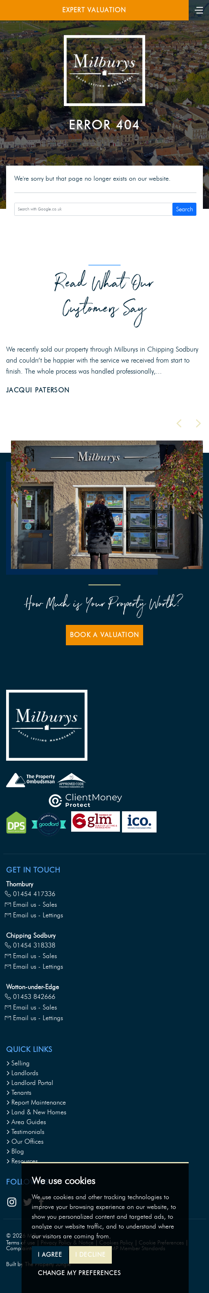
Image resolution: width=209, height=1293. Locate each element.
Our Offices (25, 1141)
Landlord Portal (29, 1083)
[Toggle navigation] (199, 9)
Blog (15, 1151)
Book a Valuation (104, 635)
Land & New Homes (36, 1112)
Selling (18, 1063)
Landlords (22, 1073)
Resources (22, 1161)
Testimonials (25, 1132)
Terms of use (20, 1242)
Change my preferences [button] (79, 1273)
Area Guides (26, 1122)
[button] (179, 423)
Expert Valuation (94, 10)
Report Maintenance (36, 1102)
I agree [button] (50, 1254)
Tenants (18, 1092)
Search (184, 209)
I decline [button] (90, 1254)
